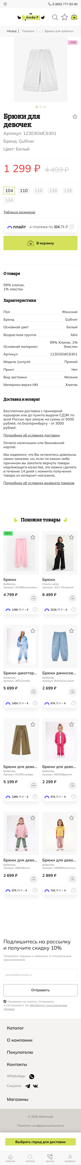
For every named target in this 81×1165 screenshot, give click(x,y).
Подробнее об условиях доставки (31, 435)
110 (24, 190)
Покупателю (20, 1052)
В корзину (40, 243)
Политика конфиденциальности (40, 1125)
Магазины (17, 1099)
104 (9, 190)
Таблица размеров (19, 212)
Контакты (17, 1064)
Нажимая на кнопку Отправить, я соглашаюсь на (35, 1005)
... (39, 31)
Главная (28, 31)
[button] (37, 107)
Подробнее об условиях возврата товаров (38, 483)
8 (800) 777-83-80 (65, 4)
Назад (12, 31)
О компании (19, 1040)
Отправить (40, 990)
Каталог (15, 1028)
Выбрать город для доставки (40, 1142)
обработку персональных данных (35, 1007)
